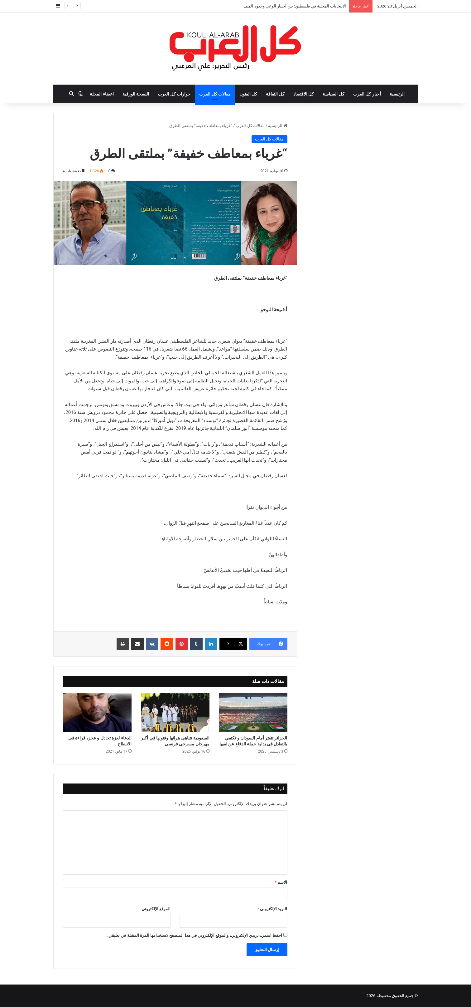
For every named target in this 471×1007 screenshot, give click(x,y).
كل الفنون (248, 93)
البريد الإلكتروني (272, 908)
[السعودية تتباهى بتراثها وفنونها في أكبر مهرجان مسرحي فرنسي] (175, 712)
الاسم (281, 882)
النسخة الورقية (136, 93)
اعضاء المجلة (101, 93)
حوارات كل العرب (174, 93)
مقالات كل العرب (215, 93)
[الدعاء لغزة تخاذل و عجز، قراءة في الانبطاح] (97, 712)
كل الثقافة (275, 93)
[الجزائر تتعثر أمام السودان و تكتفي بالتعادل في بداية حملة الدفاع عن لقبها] (253, 712)
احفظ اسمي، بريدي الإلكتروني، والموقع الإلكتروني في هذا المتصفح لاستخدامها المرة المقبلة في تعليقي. (194, 935)
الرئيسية (397, 93)
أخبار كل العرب (367, 93)
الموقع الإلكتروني (156, 908)
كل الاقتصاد (303, 93)
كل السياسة (333, 93)
